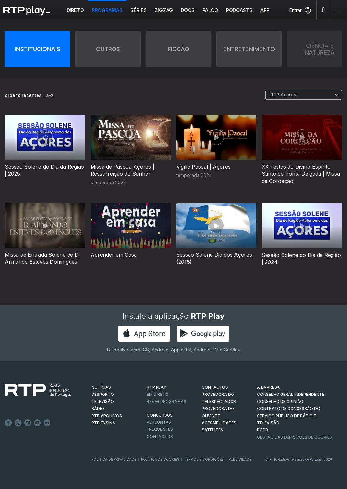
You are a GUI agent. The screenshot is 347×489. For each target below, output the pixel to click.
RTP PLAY (156, 387)
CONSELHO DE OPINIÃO (280, 401)
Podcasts (239, 10)
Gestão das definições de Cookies (294, 437)
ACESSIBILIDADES (219, 422)
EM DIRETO (157, 394)
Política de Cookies (160, 459)
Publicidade (240, 459)
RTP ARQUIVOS (107, 415)
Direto (75, 10)
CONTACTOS (215, 387)
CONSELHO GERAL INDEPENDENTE (290, 394)
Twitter (18, 423)
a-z (50, 95)
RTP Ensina (103, 422)
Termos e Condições (204, 459)
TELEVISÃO (103, 401)
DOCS (188, 10)
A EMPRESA (268, 387)
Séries (139, 10)
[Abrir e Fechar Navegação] (338, 10)
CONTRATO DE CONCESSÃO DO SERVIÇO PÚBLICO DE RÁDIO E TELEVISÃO (288, 415)
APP (265, 10)
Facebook (8, 423)
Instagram (27, 423)
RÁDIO (98, 408)
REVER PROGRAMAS (166, 401)
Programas (107, 10)
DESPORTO (103, 394)
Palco (211, 10)
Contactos (160, 436)
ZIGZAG (164, 10)
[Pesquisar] (323, 9)
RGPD (262, 430)
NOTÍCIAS (101, 387)
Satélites (212, 430)
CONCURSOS (160, 415)
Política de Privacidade (114, 459)
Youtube (37, 423)
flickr (47, 423)
